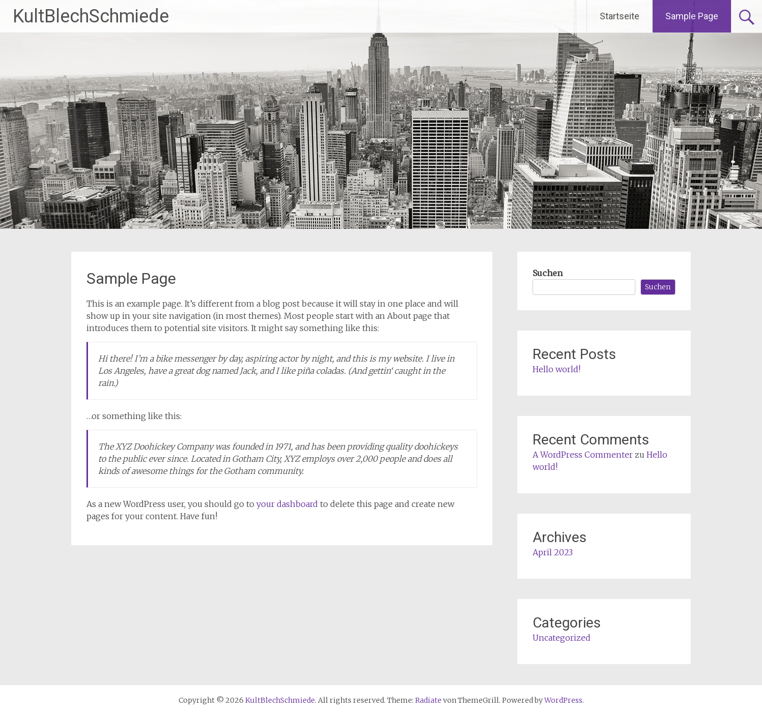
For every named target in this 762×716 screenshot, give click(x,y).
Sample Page (691, 16)
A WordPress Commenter (583, 455)
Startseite (619, 16)
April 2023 (553, 552)
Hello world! (556, 369)
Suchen (548, 273)
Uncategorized (562, 638)
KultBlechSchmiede (91, 16)
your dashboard (287, 504)
